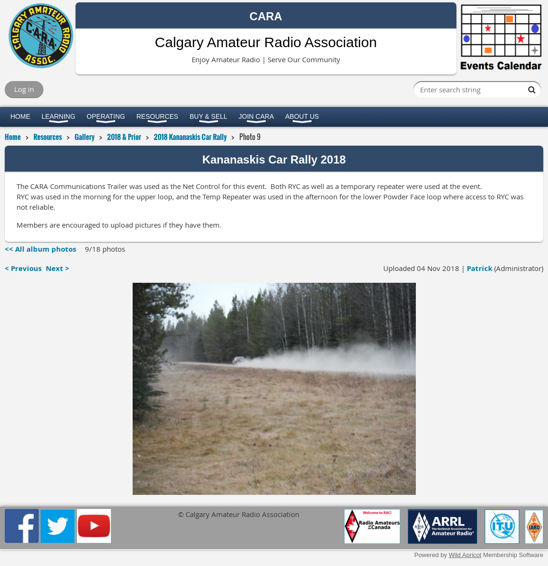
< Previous (23, 268)
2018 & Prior (124, 136)
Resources (48, 136)
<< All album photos (40, 249)
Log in (24, 89)
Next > (57, 268)
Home (13, 136)
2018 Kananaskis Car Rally (190, 136)
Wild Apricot (465, 554)
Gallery (84, 136)
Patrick (479, 268)
